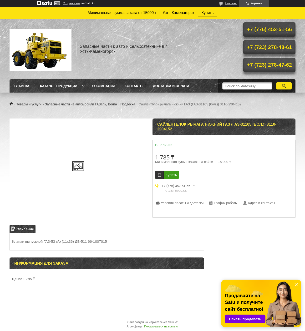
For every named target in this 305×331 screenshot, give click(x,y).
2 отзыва (231, 3)
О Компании (103, 86)
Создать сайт (71, 3)
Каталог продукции (58, 86)
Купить (208, 13)
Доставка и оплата (171, 86)
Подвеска (127, 104)
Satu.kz (173, 322)
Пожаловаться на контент (161, 326)
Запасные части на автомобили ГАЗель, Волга (81, 104)
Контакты (134, 86)
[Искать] (284, 85)
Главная (22, 86)
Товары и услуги (28, 104)
